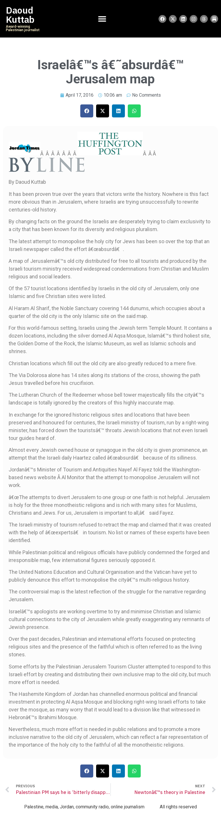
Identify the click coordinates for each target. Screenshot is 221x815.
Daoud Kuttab (20, 15)
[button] (86, 110)
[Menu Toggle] (102, 18)
